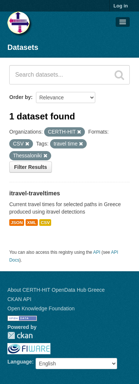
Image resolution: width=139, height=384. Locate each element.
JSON (17, 222)
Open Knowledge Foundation (41, 308)
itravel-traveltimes (34, 193)
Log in (120, 6)
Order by (20, 97)
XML (31, 222)
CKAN (20, 335)
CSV (45, 222)
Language (19, 362)
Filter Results (30, 167)
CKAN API (19, 299)
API (96, 252)
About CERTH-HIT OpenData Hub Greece (56, 290)
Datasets (22, 47)
